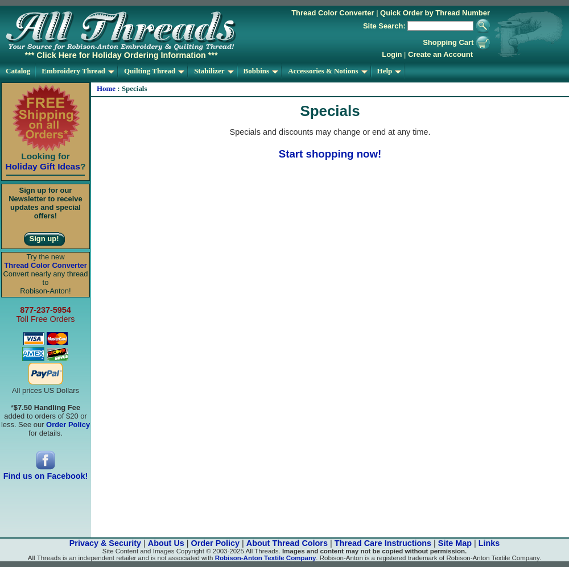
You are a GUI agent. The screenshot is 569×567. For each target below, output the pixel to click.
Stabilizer (213, 71)
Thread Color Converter (332, 13)
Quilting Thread (154, 71)
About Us (166, 543)
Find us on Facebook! (45, 472)
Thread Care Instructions (383, 543)
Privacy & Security (105, 543)
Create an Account (440, 54)
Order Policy (215, 543)
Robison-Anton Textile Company (265, 557)
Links (489, 543)
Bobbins (261, 71)
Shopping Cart (456, 42)
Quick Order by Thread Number (435, 13)
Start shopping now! (330, 154)
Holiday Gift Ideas (43, 166)
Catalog (18, 71)
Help (389, 71)
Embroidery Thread (78, 71)
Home (106, 88)
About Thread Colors (287, 543)
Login (392, 54)
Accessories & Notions (327, 71)
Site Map (455, 543)
